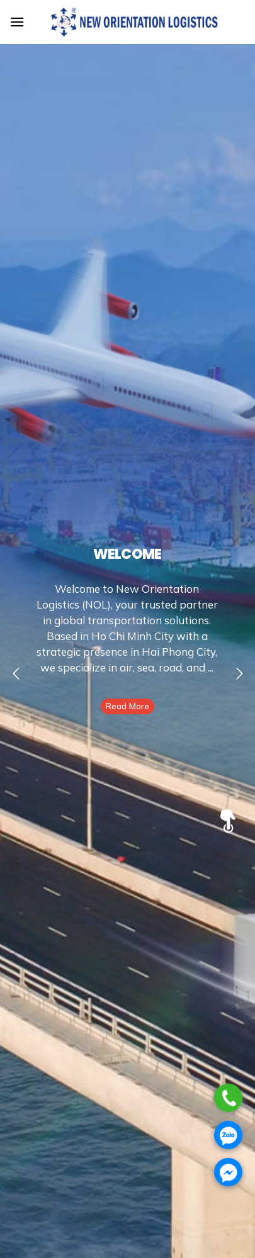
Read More (127, 706)
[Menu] (17, 21)
